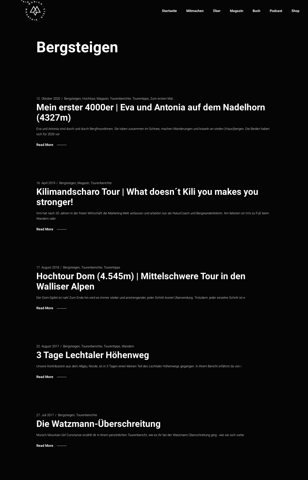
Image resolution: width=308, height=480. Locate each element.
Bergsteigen (72, 98)
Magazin (102, 98)
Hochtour (88, 98)
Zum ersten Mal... (162, 98)
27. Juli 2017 (45, 415)
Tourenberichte (120, 98)
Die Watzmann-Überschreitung (98, 423)
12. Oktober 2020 (48, 98)
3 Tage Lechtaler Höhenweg (92, 355)
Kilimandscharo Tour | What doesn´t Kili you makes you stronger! (147, 196)
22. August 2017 (47, 346)
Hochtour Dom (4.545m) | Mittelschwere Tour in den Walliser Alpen (141, 281)
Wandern (128, 346)
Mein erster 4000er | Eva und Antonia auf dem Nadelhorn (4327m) (150, 112)
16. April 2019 (45, 183)
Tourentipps (140, 98)
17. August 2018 (47, 267)
